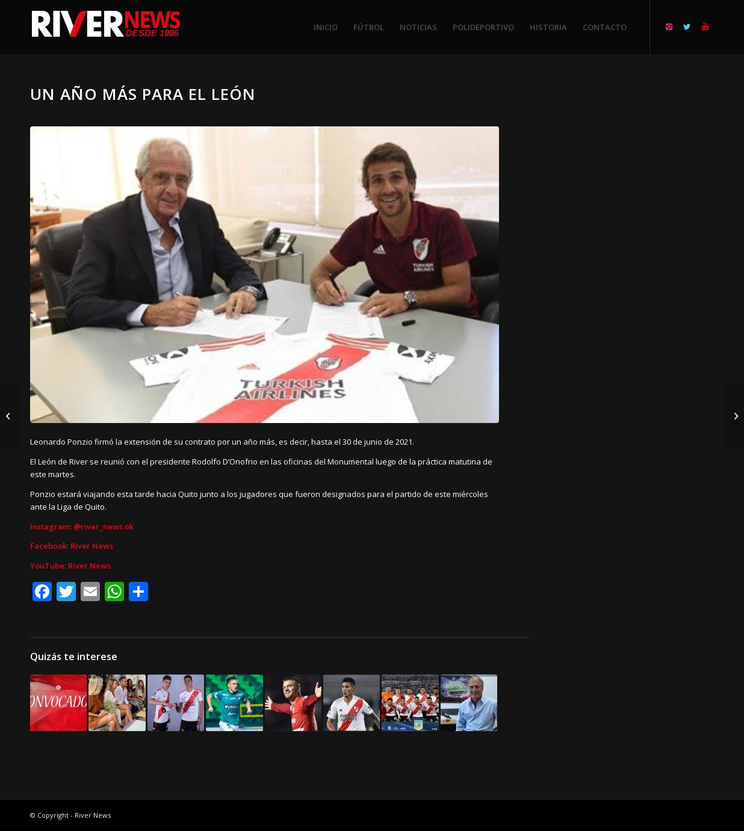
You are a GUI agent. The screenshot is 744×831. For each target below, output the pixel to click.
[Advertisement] (636, 264)
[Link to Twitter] (687, 26)
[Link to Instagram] (669, 26)
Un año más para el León (143, 94)
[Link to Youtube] (705, 26)
